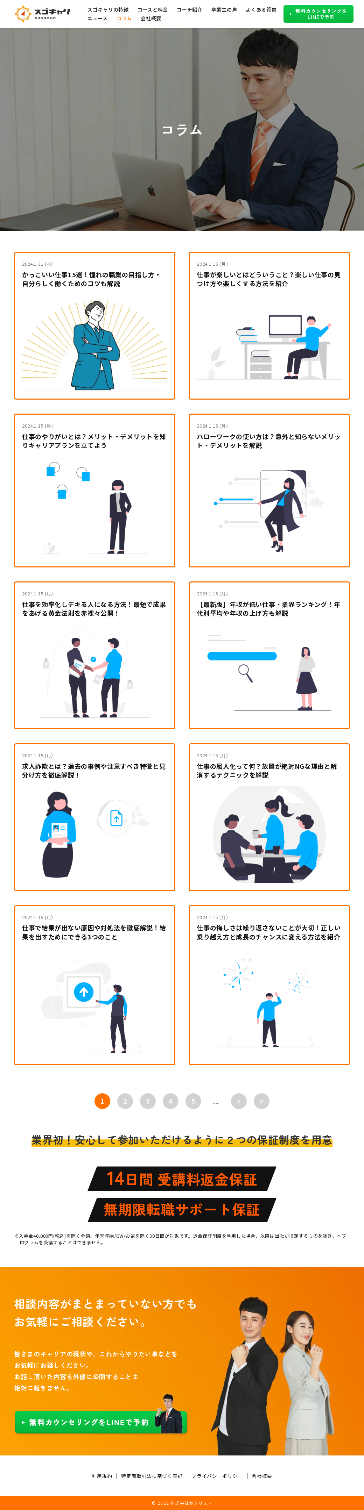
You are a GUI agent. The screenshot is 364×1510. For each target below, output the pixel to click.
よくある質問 (261, 9)
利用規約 (102, 1475)
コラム (124, 18)
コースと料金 (153, 9)
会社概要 (151, 18)
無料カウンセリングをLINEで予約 (321, 13)
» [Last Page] (261, 1100)
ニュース (98, 18)
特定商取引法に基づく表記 (152, 1475)
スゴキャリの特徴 (108, 9)
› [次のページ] (238, 1100)
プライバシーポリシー (217, 1475)
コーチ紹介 (190, 9)
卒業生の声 (224, 9)
